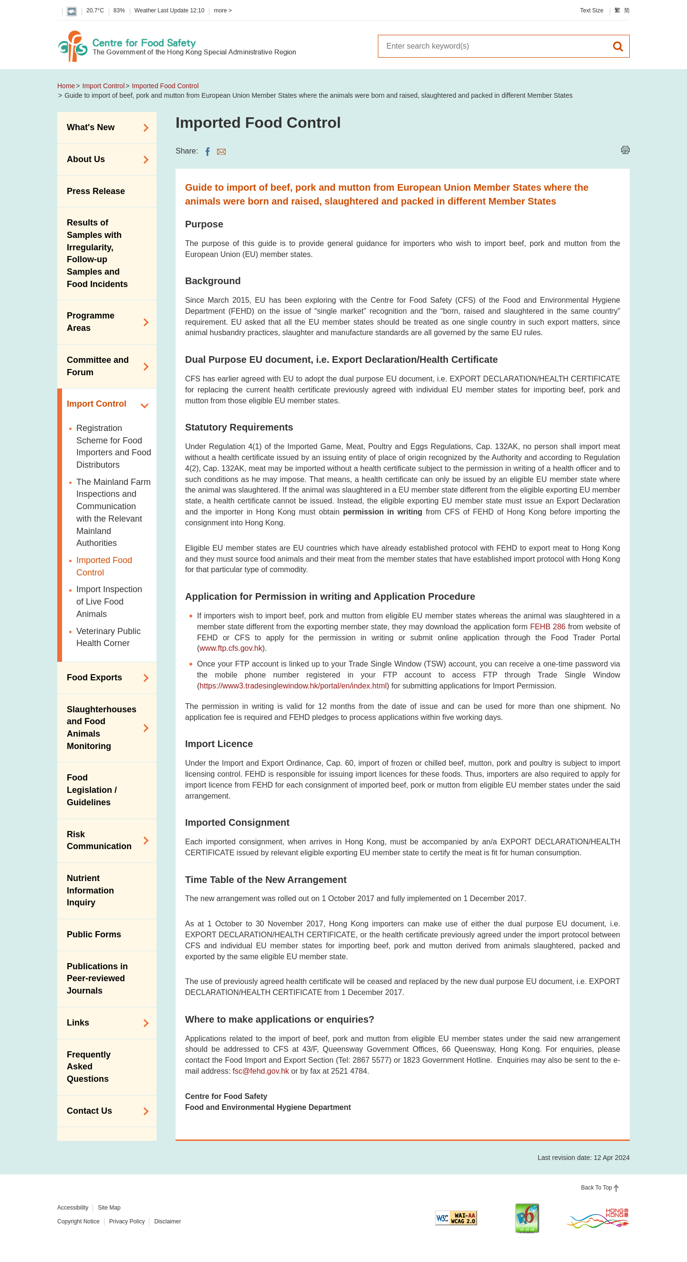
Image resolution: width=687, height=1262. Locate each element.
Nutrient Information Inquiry (90, 890)
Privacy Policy (127, 1221)
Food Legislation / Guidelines (92, 790)
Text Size (592, 10)
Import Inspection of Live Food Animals (109, 601)
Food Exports (104, 678)
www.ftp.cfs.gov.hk (230, 648)
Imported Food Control (165, 86)
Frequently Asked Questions (89, 1067)
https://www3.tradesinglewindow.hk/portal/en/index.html (292, 686)
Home (66, 86)
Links (104, 1023)
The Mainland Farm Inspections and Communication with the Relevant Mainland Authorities (113, 512)
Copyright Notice (78, 1221)
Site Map (109, 1207)
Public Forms (94, 934)
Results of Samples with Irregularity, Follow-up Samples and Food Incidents (97, 253)
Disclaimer (167, 1221)
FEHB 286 (547, 627)
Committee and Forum (104, 366)
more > (223, 10)
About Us (104, 160)
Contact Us (104, 1111)
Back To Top (596, 1187)
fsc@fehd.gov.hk (261, 1071)
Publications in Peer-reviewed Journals (97, 978)
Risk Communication (104, 841)
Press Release (96, 191)
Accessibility (72, 1207)
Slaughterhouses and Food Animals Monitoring (104, 728)
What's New (104, 128)
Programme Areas (104, 322)
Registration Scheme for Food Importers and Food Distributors (113, 446)
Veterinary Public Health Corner (108, 637)
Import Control (104, 86)
